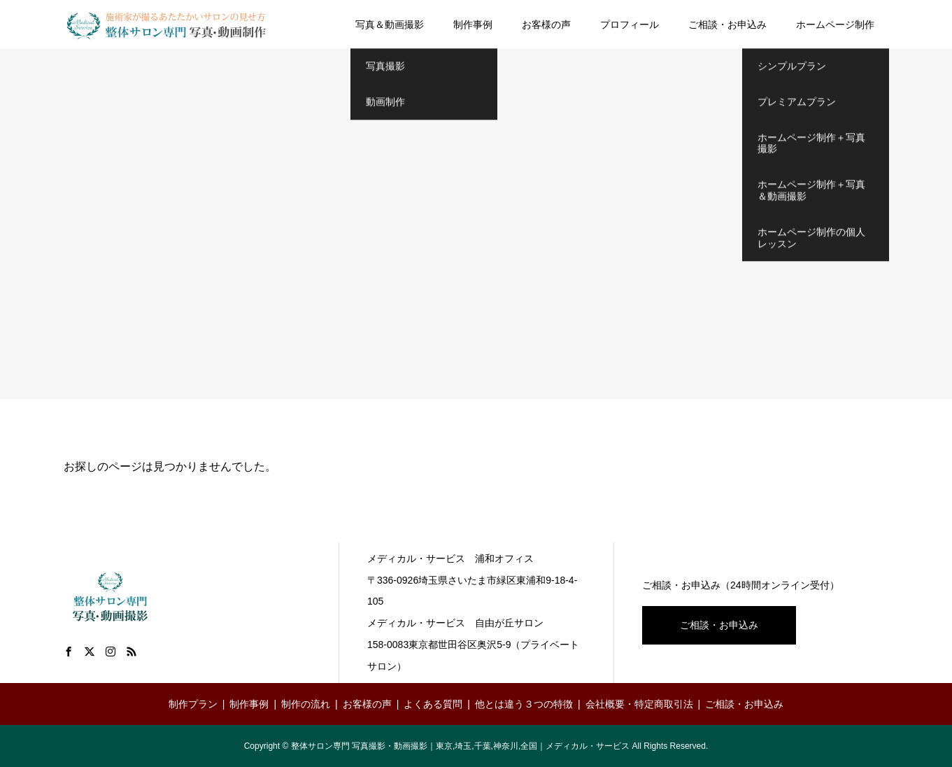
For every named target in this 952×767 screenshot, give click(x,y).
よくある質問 (433, 704)
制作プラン (193, 704)
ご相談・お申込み (727, 24)
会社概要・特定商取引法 (639, 704)
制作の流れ (305, 704)
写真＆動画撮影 (389, 24)
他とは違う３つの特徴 (524, 704)
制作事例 (472, 24)
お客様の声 (546, 24)
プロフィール (629, 24)
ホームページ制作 (835, 24)
